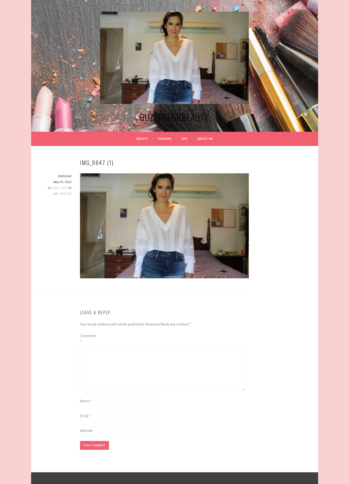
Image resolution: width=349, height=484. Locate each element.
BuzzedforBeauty (174, 117)
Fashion (164, 138)
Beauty (142, 138)
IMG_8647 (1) (62, 193)
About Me (205, 138)
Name (86, 400)
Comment (88, 338)
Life (184, 138)
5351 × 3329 (59, 188)
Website (86, 430)
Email (85, 415)
